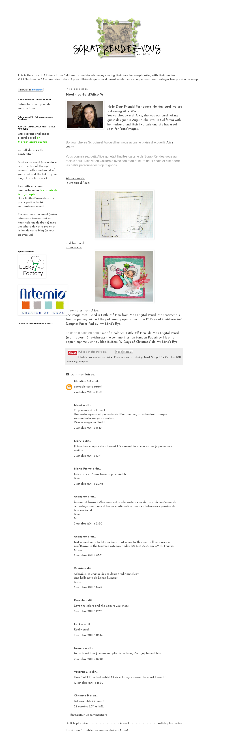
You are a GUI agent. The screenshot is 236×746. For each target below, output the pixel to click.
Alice (110, 357)
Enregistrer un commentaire (88, 715)
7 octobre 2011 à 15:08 (88, 392)
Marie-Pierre (83, 468)
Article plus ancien (170, 723)
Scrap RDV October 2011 (166, 357)
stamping (72, 361)
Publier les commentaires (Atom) (106, 730)
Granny (79, 648)
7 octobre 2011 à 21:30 (88, 523)
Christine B (81, 695)
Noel (147, 357)
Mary (77, 441)
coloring (138, 357)
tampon (83, 361)
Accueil (124, 723)
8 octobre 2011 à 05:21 (88, 555)
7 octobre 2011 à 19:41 (87, 456)
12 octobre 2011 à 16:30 (88, 682)
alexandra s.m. (97, 357)
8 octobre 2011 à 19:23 (88, 611)
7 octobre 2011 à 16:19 (88, 428)
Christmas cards (123, 357)
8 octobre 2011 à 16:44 (88, 587)
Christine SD (82, 381)
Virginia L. (81, 671)
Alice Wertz (131, 111)
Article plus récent (79, 723)
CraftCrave (81, 546)
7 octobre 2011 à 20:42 (88, 483)
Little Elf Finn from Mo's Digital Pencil (128, 315)
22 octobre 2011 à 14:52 (89, 706)
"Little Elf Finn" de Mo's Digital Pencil (152, 333)
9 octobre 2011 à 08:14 (88, 635)
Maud (78, 405)
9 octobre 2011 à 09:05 (88, 659)
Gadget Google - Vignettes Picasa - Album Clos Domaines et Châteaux (36, 361)
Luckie (78, 624)
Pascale (79, 600)
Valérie (78, 568)
